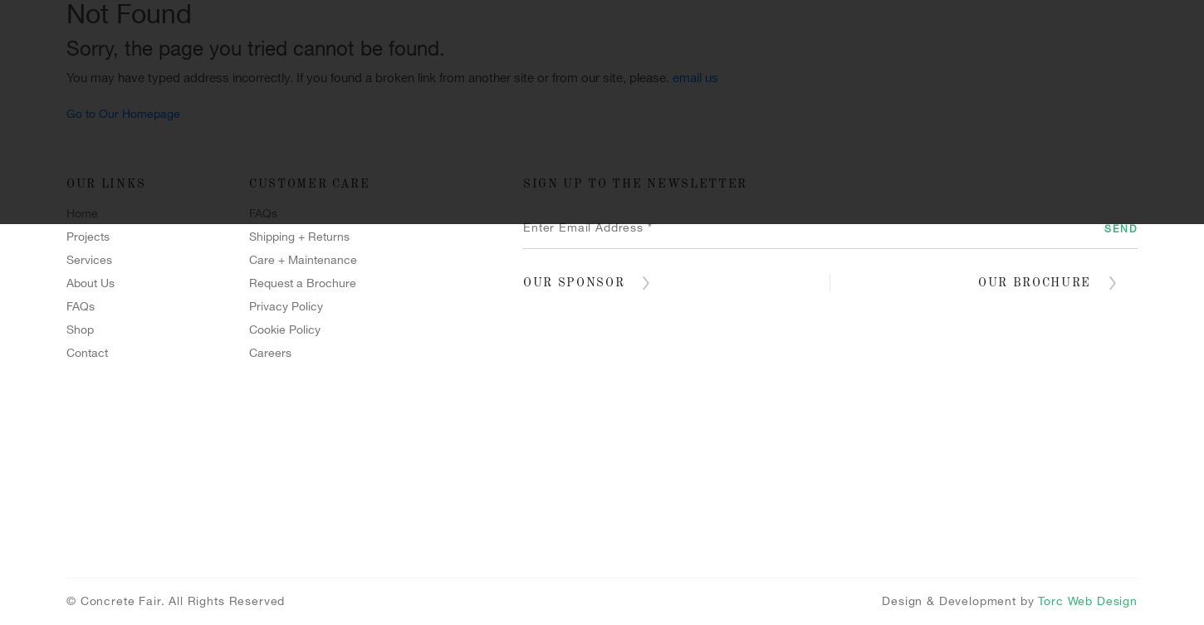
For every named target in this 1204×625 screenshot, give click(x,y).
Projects (297, 165)
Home (171, 165)
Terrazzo (1014, 165)
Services (439, 165)
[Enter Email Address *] (830, 228)
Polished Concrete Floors (797, 165)
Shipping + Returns (299, 237)
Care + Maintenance (303, 260)
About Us (90, 283)
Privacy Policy (286, 306)
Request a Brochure (302, 283)
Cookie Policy (285, 330)
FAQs (80, 306)
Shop (482, 198)
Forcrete (581, 165)
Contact (603, 198)
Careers (270, 353)
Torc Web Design (1088, 601)
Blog (721, 198)
